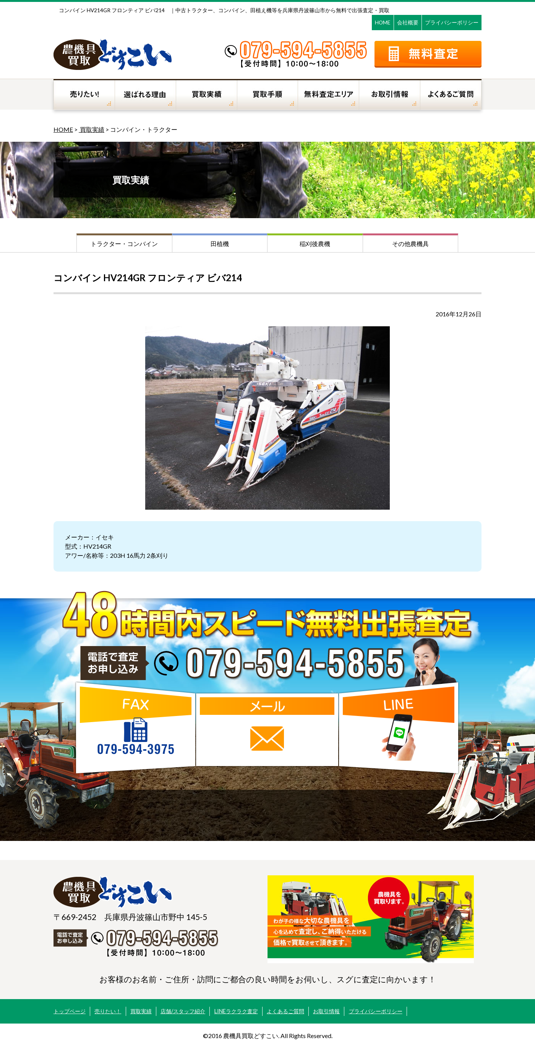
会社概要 (407, 22)
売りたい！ (107, 1011)
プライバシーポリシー (451, 22)
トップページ (70, 1011)
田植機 (220, 243)
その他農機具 (410, 243)
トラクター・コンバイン (124, 243)
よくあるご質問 (285, 1011)
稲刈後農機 (315, 243)
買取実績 (91, 129)
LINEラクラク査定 (236, 1011)
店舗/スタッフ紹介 (182, 1011)
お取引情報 (326, 1011)
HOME (383, 22)
